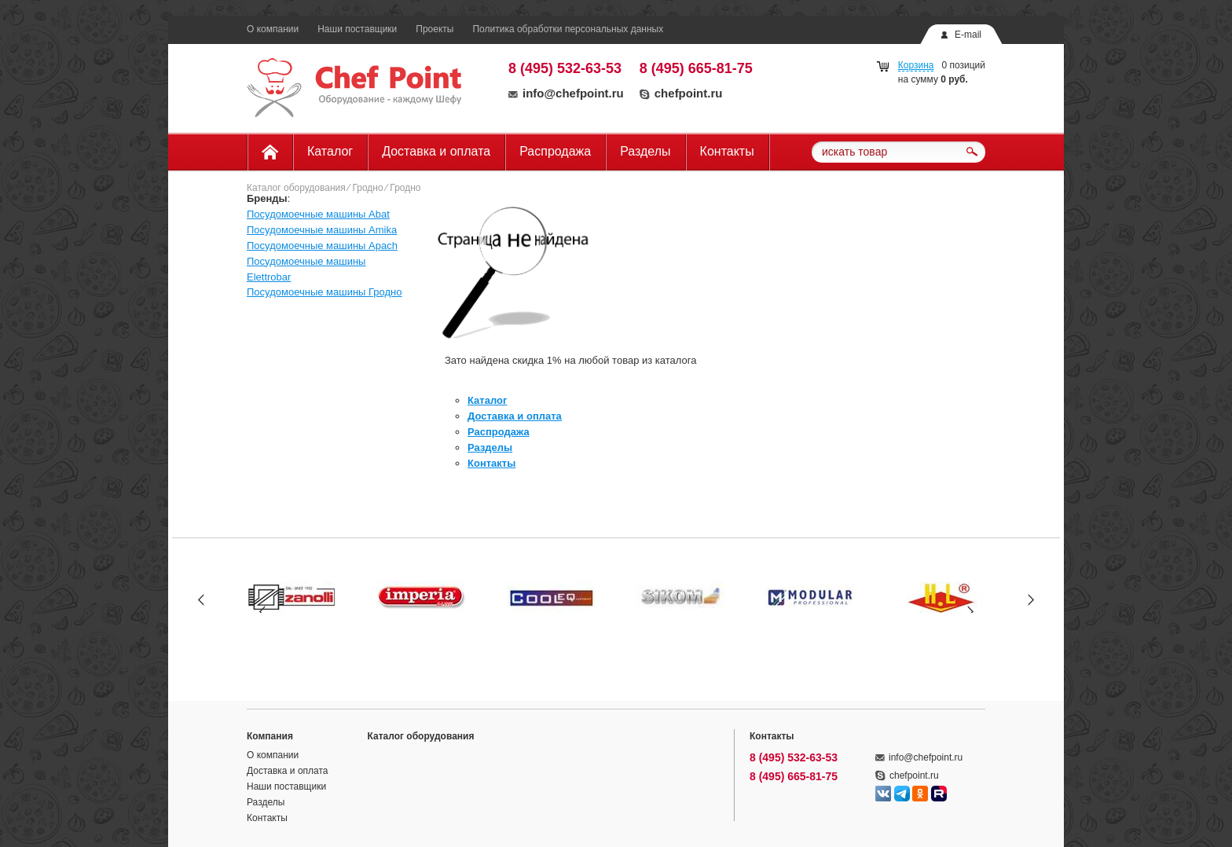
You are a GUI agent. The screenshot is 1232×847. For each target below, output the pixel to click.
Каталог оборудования (296, 187)
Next (1030, 599)
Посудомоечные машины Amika (322, 230)
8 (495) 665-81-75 (696, 68)
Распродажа (555, 151)
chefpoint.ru (681, 93)
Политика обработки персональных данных (567, 29)
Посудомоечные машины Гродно (324, 292)
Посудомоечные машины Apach (322, 245)
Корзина (916, 65)
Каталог (330, 151)
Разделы (645, 151)
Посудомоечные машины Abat (318, 214)
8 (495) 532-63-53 (565, 68)
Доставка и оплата (436, 151)
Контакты (727, 151)
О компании (273, 29)
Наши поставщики (357, 29)
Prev (201, 599)
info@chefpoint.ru (566, 93)
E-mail (968, 34)
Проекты (434, 29)
